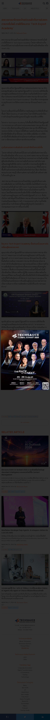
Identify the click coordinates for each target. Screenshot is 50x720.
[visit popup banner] (25, 360)
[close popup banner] (47, 332)
